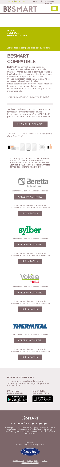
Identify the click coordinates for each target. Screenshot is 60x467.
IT (5, 1)
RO (20, 1)
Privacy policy (18, 461)
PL (13, 1)
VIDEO (35, 1)
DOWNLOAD (50, 1)
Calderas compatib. (30, 196)
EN (9, 1)
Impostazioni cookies (30, 463)
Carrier (20, 445)
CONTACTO (50, 4)
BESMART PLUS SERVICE (30, 124)
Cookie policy (33, 461)
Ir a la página (30, 213)
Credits (44, 461)
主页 (24, 1)
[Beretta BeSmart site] (20, 9)
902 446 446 (39, 423)
